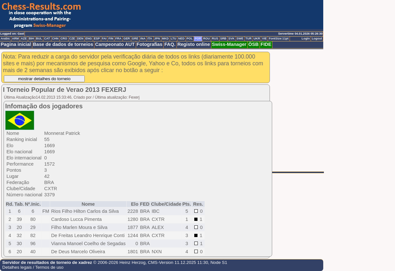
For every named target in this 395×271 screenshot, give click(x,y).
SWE (240, 38)
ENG (88, 38)
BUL (39, 38)
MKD (165, 38)
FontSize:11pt (278, 38)
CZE (72, 38)
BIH (31, 38)
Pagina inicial (16, 44)
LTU (173, 38)
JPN (157, 38)
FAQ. (169, 44)
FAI (104, 38)
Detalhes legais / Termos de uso (32, 267)
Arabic (5, 38)
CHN (55, 38)
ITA (149, 38)
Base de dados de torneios (63, 44)
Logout (317, 38)
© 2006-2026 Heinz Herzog (118, 262)
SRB (223, 38)
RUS (215, 38)
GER (126, 38)
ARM (15, 38)
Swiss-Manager (229, 44)
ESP (97, 38)
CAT (47, 38)
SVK (232, 38)
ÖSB (253, 44)
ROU (206, 38)
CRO (63, 38)
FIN (110, 38)
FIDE (266, 44)
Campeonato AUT (114, 44)
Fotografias (150, 44)
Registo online (193, 44)
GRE (135, 38)
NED (181, 38)
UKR (256, 38)
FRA (118, 38)
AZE (24, 38)
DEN (80, 38)
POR (198, 38)
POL (190, 38)
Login (306, 38)
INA (142, 38)
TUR (248, 38)
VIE (264, 38)
